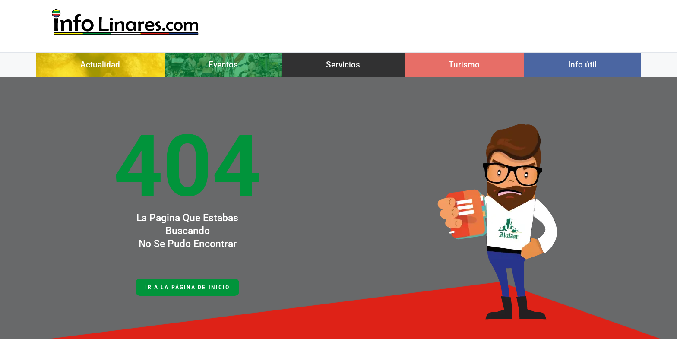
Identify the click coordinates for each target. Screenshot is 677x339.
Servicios (343, 65)
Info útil (582, 65)
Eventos (223, 65)
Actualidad (100, 65)
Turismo (464, 65)
